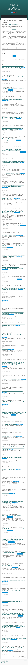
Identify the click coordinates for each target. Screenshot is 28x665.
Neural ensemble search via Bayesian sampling (12, 99)
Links (7, 71)
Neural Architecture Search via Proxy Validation (12, 457)
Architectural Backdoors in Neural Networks (11, 299)
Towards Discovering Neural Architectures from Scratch (13, 580)
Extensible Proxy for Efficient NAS (9, 279)
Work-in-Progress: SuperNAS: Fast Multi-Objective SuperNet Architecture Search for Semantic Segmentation (12, 541)
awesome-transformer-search (7, 45)
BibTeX (10, 71)
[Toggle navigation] (2, 16)
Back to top (25, 660)
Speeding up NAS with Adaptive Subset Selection (12, 590)
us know (14, 29)
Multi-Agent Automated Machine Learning (11, 225)
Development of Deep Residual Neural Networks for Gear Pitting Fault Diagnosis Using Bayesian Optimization (13, 649)
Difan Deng (9, 24)
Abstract (3, 71)
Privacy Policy (3, 662)
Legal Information (4, 661)
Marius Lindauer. (16, 24)
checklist (14, 40)
